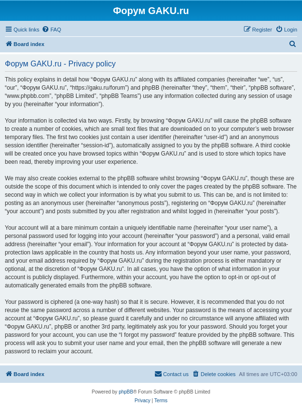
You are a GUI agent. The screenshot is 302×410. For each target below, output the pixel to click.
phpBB (126, 391)
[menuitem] (51, 29)
